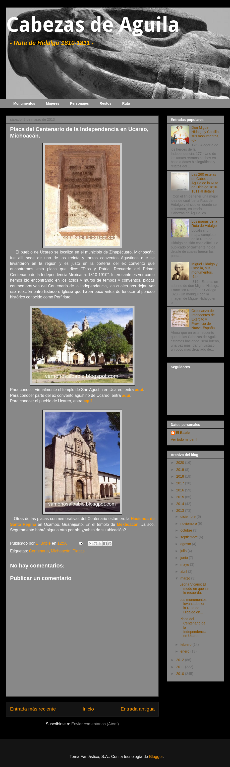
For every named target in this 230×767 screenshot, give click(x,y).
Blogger (156, 756)
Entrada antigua (138, 709)
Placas (79, 551)
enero (185, 651)
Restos (105, 103)
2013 (180, 510)
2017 (180, 483)
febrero (186, 645)
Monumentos (24, 103)
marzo (185, 578)
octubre (186, 530)
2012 (180, 660)
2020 (180, 463)
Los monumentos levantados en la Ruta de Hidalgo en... (193, 606)
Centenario (39, 551)
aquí (139, 390)
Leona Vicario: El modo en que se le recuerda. (194, 588)
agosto (186, 544)
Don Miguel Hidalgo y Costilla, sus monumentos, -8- (206, 133)
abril (184, 571)
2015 (180, 497)
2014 (180, 504)
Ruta (126, 103)
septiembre (189, 537)
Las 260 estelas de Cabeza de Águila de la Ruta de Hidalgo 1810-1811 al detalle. (205, 182)
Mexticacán (127, 524)
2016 (180, 490)
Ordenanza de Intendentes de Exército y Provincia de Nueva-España (203, 319)
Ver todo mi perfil (184, 439)
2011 (180, 667)
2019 (180, 470)
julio (184, 551)
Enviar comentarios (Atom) (95, 724)
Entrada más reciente (33, 709)
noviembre (189, 524)
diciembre (188, 517)
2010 (180, 674)
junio (184, 558)
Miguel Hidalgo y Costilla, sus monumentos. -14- (205, 270)
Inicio (88, 709)
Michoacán (60, 551)
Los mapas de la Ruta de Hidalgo (204, 223)
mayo (185, 564)
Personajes (79, 103)
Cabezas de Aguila (93, 24)
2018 (180, 476)
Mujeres (52, 103)
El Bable (183, 433)
